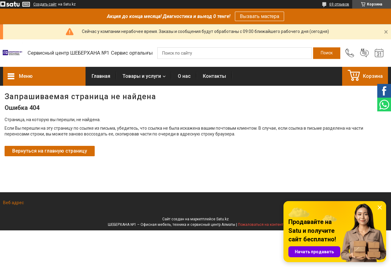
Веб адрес (13, 202)
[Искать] (326, 53)
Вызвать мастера (259, 16)
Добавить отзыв (364, 53)
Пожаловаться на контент (260, 224)
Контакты (214, 76)
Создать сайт (45, 4)
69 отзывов (339, 4)
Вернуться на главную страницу (49, 151)
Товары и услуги (141, 76)
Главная (101, 76)
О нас (184, 76)
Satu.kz (222, 219)
